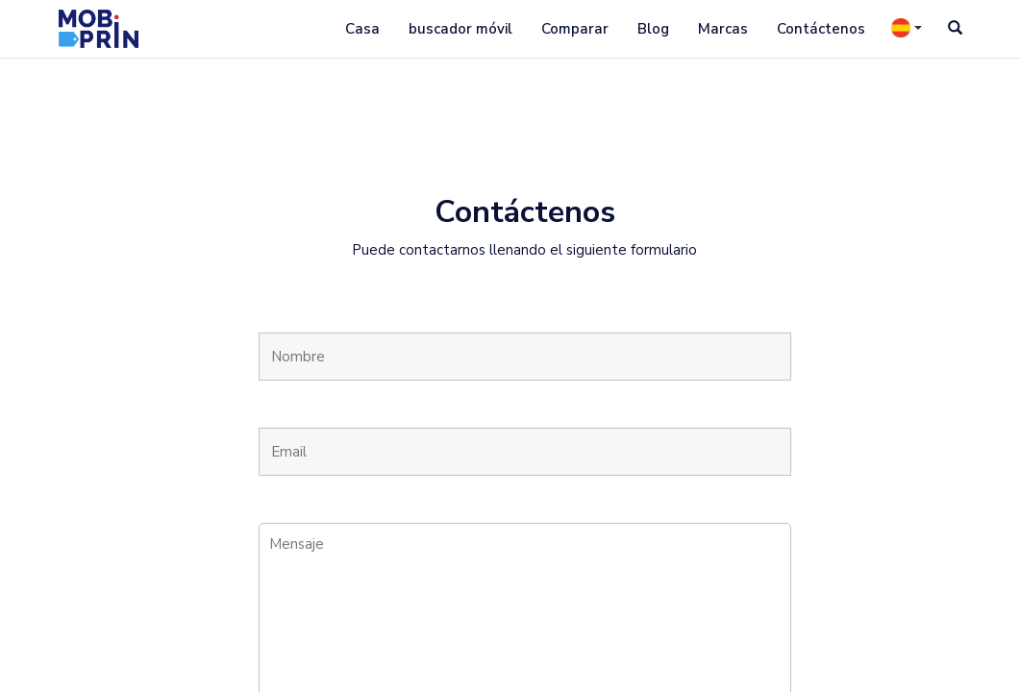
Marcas (723, 28)
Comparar (575, 28)
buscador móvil (460, 28)
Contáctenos (821, 28)
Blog (653, 28)
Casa (362, 28)
